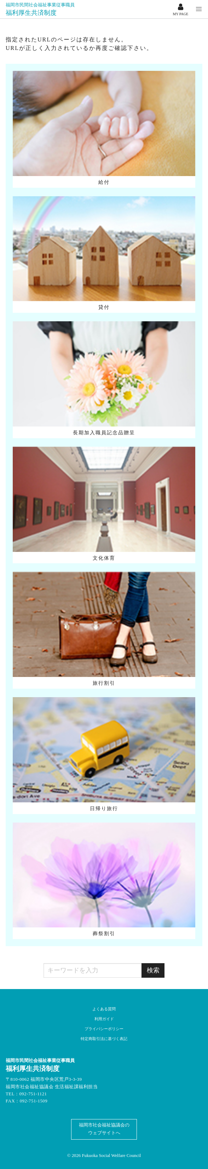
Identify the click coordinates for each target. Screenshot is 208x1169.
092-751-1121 (33, 1093)
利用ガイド (104, 1019)
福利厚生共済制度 (40, 9)
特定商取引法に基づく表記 (104, 1039)
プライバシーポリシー (104, 1029)
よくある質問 (104, 1009)
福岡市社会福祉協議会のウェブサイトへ (104, 1129)
